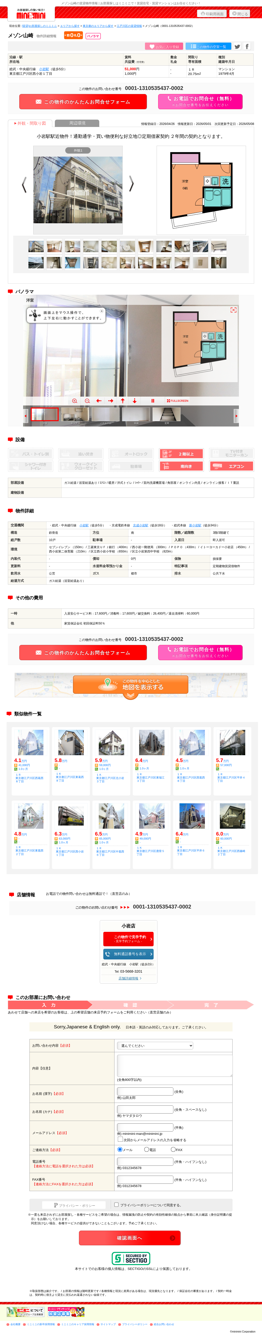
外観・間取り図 (30, 123)
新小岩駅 (195, 525)
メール (125, 1150)
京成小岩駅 (140, 525)
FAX (177, 1150)
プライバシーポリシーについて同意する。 (148, 1204)
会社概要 (15, 1324)
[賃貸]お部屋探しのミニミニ (39, 25)
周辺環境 (77, 123)
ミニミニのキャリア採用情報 (77, 1324)
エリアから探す (70, 25)
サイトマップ (108, 1324)
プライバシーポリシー (135, 1324)
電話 (150, 1150)
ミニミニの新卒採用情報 (41, 1324)
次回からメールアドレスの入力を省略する (152, 1139)
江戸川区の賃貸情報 (129, 25)
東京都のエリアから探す (98, 25)
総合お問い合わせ (164, 1324)
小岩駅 (44, 69)
